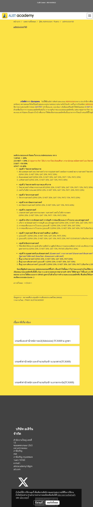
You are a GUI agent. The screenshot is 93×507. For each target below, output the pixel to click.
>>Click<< (28, 283)
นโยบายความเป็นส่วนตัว (66, 495)
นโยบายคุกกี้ (24, 498)
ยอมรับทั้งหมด (52, 502)
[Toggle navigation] (89, 16)
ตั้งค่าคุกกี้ (39, 502)
